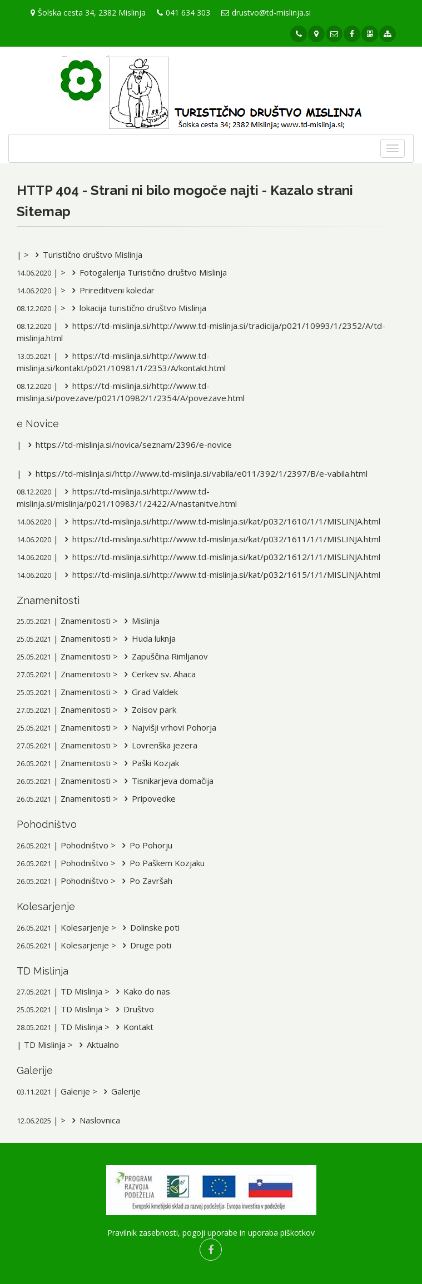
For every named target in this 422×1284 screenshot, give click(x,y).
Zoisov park (148, 709)
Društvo (133, 1009)
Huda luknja (148, 638)
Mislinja (140, 620)
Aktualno (97, 1044)
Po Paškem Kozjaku (161, 862)
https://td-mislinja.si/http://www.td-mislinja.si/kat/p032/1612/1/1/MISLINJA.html (220, 556)
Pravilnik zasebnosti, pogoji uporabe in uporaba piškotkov (211, 1232)
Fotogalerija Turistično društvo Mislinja (147, 272)
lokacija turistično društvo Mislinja (137, 307)
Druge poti (144, 945)
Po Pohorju (145, 845)
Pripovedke (148, 798)
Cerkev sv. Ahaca (158, 674)
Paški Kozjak (149, 762)
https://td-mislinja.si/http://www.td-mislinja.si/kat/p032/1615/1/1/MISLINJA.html (220, 574)
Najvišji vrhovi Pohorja (168, 727)
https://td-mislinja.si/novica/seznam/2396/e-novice (128, 444)
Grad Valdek (149, 691)
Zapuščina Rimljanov (164, 656)
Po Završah (145, 880)
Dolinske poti (149, 927)
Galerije (120, 1091)
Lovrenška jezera (158, 745)
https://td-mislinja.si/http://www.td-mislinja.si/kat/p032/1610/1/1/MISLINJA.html (220, 521)
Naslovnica (94, 1120)
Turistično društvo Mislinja (86, 254)
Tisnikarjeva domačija (167, 780)
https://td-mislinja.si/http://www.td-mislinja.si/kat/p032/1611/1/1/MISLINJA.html (220, 538)
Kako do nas (141, 991)
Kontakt (132, 1026)
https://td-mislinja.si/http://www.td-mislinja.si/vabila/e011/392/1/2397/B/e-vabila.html (196, 473)
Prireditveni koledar (111, 290)
